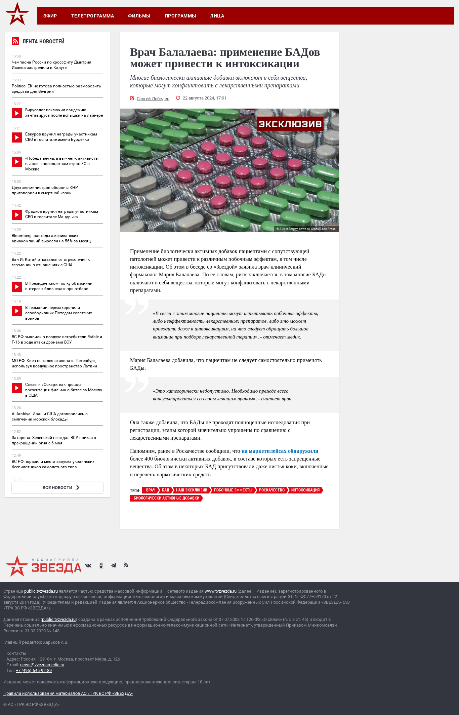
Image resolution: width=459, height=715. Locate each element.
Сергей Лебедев (153, 98)
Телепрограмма (92, 15)
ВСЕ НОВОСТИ (62, 487)
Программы (180, 15)
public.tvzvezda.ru (41, 591)
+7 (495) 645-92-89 (34, 670)
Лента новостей (38, 42)
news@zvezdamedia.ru (42, 664)
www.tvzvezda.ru (221, 591)
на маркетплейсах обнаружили (280, 451)
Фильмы (139, 15)
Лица (217, 15)
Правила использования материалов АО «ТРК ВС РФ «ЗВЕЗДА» (68, 693)
